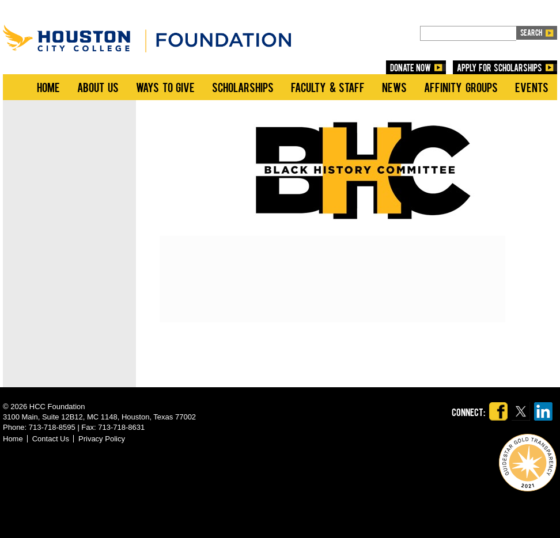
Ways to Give (165, 87)
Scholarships (243, 87)
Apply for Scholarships (499, 67)
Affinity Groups (461, 87)
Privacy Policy (101, 438)
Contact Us (50, 438)
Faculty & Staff (328, 87)
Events (531, 87)
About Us (98, 87)
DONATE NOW (411, 67)
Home (48, 87)
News (394, 87)
